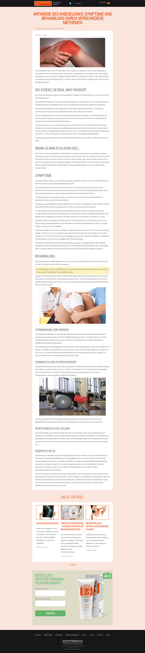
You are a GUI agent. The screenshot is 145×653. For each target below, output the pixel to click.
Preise (108, 635)
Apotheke (38, 635)
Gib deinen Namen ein (42, 588)
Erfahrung (59, 635)
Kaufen (50, 613)
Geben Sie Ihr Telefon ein (42, 599)
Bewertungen (48, 635)
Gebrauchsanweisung (72, 635)
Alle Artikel (72, 564)
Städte (84, 635)
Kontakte (100, 635)
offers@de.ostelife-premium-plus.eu (72, 643)
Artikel (92, 635)
